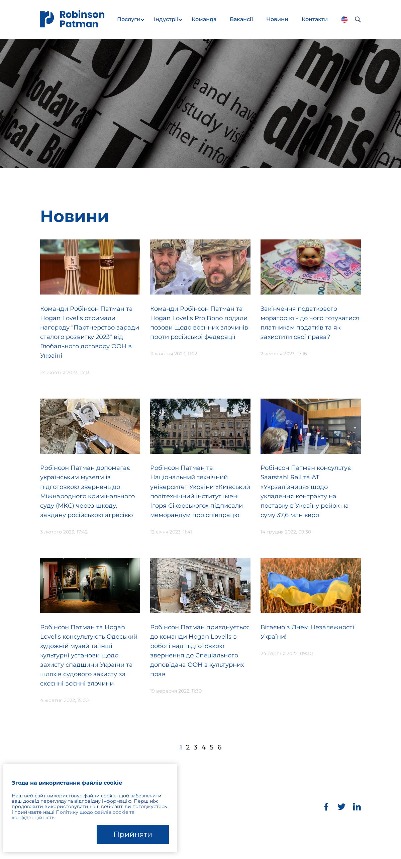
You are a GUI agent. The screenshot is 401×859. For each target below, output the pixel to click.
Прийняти (132, 834)
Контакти (315, 19)
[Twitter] (341, 806)
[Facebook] (326, 806)
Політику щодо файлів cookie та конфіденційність (73, 814)
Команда (204, 19)
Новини (277, 19)
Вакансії (241, 19)
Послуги (128, 19)
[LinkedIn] (357, 806)
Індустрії (166, 19)
